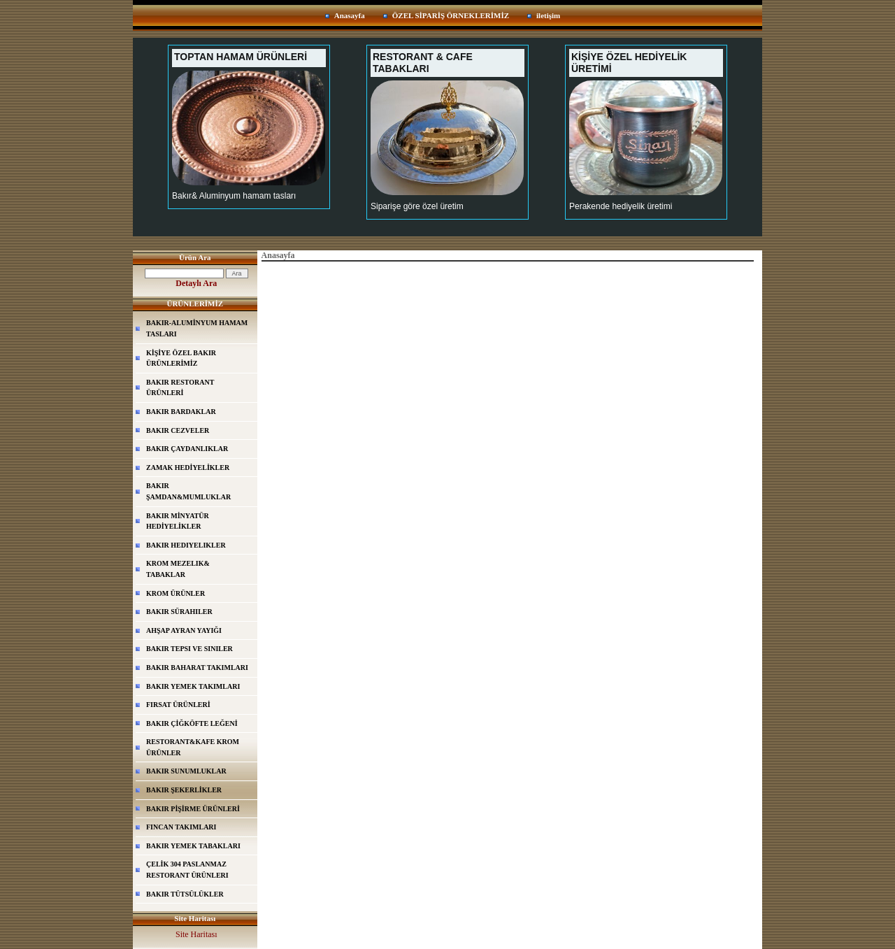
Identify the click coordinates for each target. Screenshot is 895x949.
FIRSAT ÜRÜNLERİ (178, 704)
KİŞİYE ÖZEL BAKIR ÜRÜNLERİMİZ (181, 358)
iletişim (548, 15)
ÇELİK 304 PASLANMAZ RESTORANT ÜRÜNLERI (187, 869)
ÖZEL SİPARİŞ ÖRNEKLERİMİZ (450, 15)
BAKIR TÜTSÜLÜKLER (185, 894)
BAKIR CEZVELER (177, 430)
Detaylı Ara (196, 283)
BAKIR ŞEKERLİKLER (184, 790)
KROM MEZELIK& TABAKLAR (178, 568)
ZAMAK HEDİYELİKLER (187, 467)
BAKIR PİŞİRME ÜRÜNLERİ (193, 809)
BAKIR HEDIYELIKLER (186, 545)
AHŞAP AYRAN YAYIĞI (184, 630)
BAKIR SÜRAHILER (179, 611)
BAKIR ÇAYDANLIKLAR (187, 448)
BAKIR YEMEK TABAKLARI (193, 846)
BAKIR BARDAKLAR (181, 411)
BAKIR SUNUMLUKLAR (186, 771)
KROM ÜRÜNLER (175, 593)
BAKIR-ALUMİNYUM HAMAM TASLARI (197, 328)
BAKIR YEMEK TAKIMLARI (193, 686)
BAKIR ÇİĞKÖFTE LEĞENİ (192, 723)
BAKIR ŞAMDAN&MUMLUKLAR (188, 491)
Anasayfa (349, 15)
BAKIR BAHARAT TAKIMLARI (197, 667)
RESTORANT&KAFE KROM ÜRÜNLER (192, 747)
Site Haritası (196, 934)
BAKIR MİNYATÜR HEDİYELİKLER (177, 521)
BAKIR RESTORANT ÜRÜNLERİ (180, 387)
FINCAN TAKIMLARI (181, 827)
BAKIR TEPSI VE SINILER (189, 648)
